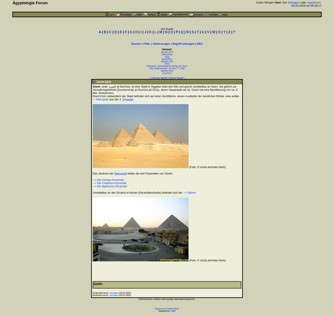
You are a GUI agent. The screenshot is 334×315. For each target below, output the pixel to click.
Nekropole (120, 173)
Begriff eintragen (184, 43)
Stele (167, 64)
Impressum (160, 309)
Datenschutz (173, 309)
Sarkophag (167, 54)
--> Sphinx (189, 192)
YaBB (173, 311)
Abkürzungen (161, 43)
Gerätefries (167, 59)
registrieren (314, 2)
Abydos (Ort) (167, 52)
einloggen (294, 2)
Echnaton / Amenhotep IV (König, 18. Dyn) (167, 66)
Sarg (167, 57)
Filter (147, 43)
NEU (200, 43)
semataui (114, 293)
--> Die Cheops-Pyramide (108, 179)
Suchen (136, 43)
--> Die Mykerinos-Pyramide (110, 186)
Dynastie (127, 99)
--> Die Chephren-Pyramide (110, 183)
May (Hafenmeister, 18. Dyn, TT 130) (167, 68)
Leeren (167, 73)
